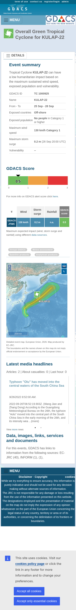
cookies (70, 476)
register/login (52, 1)
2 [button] (41, 428)
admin (65, 1)
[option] (38, 400)
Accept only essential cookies (37, 601)
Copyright (41, 476)
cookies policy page (29, 563)
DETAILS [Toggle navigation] (15, 55)
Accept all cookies (29, 591)
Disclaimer (25, 476)
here (55, 196)
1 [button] (35, 428)
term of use (21, 1)
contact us (36, 1)
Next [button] (72, 400)
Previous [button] (3, 400)
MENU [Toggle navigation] (11, 20)
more (14, 429)
